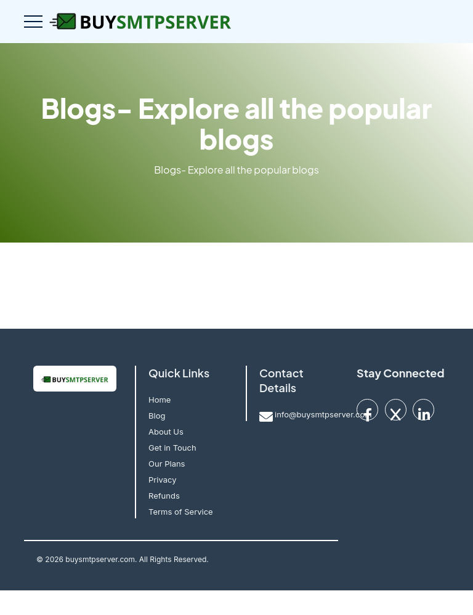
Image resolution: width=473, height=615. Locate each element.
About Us (166, 431)
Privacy (162, 479)
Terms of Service (180, 512)
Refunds (164, 495)
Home (159, 399)
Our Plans (166, 463)
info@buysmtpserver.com (323, 414)
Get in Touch (172, 447)
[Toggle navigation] (33, 21)
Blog (156, 415)
